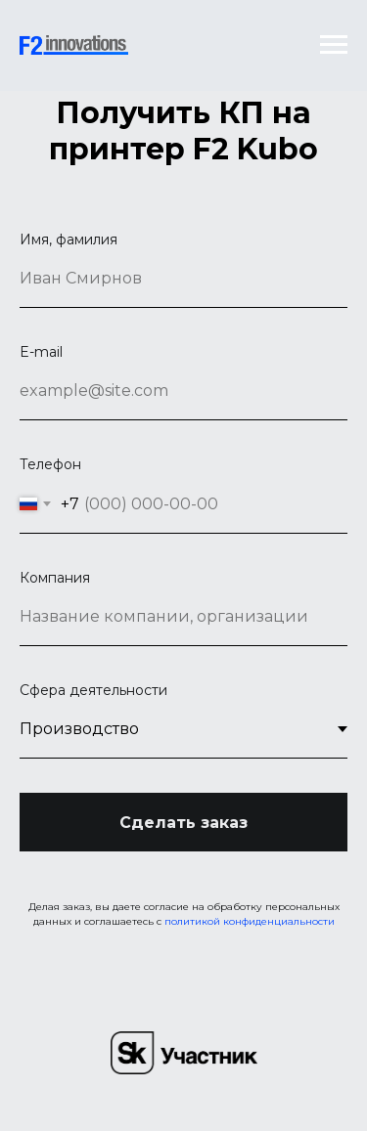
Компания (55, 578)
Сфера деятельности (93, 690)
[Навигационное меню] (333, 45)
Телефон (50, 464)
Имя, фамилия (68, 239)
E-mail (41, 352)
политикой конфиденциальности (249, 921)
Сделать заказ (183, 822)
